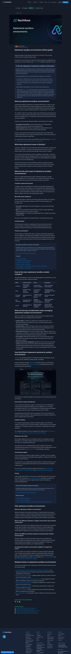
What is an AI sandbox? (21, 589)
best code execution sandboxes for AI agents (26, 558)
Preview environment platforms (23, 500)
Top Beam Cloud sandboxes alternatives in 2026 (25, 609)
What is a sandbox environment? (24, 264)
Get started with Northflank (21, 253)
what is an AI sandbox (48, 557)
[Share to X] (15, 601)
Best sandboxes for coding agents (24, 268)
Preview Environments (34, 364)
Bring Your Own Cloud (30, 449)
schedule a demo (32, 253)
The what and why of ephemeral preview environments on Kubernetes (32, 266)
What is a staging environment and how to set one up (28, 579)
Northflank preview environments (24, 260)
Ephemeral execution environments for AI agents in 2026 (26, 608)
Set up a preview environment (23, 262)
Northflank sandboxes (21, 258)
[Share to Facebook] (17, 601)
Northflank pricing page (34, 478)
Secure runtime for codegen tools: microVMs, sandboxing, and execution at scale (34, 501)
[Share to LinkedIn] (19, 601)
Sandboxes (32, 362)
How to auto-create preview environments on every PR (26, 611)
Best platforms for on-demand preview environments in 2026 (27, 613)
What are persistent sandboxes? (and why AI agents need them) (28, 610)
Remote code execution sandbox (24, 586)
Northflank (36, 62)
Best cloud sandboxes (21, 593)
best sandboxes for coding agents (44, 470)
